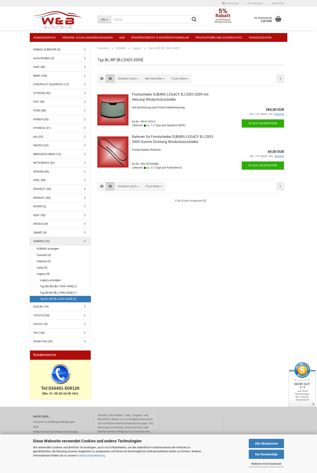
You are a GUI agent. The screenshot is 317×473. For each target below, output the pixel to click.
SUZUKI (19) (41, 308)
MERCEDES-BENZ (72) (47, 156)
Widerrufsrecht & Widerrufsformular (160, 37)
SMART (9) (40, 234)
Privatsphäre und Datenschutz (218, 37)
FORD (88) (39, 112)
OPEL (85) (39, 182)
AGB (122, 37)
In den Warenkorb (263, 125)
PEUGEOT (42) (42, 191)
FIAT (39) (39, 104)
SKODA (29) (40, 226)
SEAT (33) (39, 217)
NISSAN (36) (41, 173)
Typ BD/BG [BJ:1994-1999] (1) (58, 288)
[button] (102, 81)
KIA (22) (38, 139)
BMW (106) (40, 78)
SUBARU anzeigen (48, 250)
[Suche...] (104, 19)
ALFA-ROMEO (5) (43, 60)
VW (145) (39, 335)
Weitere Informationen (266, 464)
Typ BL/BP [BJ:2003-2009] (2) (58, 301)
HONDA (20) (41, 121)
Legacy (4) (43, 276)
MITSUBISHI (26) (44, 165)
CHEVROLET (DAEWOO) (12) (51, 86)
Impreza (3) (44, 263)
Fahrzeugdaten (260, 37)
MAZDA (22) (41, 147)
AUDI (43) (39, 69)
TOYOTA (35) (41, 317)
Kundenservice (44, 37)
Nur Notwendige (266, 454)
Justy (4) (42, 269)
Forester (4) (44, 257)
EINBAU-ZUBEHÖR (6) (47, 51)
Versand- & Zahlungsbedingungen (87, 37)
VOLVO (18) (40, 326)
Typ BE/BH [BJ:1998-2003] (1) (58, 295)
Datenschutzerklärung (91, 455)
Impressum (230, 3)
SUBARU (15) (41, 243)
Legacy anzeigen (50, 282)
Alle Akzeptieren (266, 443)
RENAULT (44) (42, 200)
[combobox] (128, 81)
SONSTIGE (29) (43, 343)
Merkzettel (277, 3)
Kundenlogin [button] (254, 3)
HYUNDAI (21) (42, 130)
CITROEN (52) (42, 95)
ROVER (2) (39, 208)
